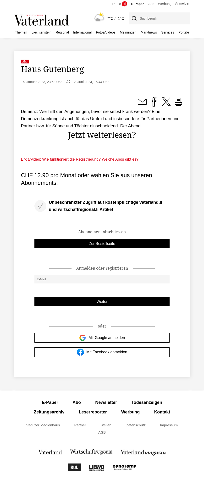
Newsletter (106, 402)
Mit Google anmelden (102, 337)
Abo (151, 4)
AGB (102, 432)
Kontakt (162, 412)
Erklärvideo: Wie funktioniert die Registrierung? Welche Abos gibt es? (80, 159)
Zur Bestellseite (102, 244)
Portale (183, 32)
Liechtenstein (41, 32)
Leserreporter (93, 412)
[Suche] (134, 18)
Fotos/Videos (105, 32)
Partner (80, 425)
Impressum (169, 425)
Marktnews (149, 32)
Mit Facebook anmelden (102, 352)
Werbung (165, 4)
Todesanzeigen (146, 402)
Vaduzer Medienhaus (43, 425)
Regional (62, 32)
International (82, 32)
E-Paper (137, 4)
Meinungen (128, 32)
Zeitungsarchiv (49, 412)
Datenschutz (136, 425)
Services (167, 32)
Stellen (105, 425)
